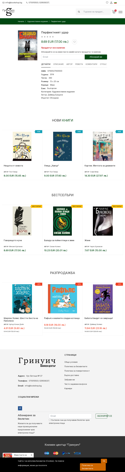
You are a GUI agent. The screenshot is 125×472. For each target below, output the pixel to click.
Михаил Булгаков (15, 246)
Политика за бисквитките (75, 366)
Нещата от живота (13, 165)
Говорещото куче (13, 240)
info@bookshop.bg (12, 2)
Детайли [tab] (45, 64)
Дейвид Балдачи (55, 95)
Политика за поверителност (77, 371)
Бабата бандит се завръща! (99, 318)
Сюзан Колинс (55, 246)
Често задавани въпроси (75, 384)
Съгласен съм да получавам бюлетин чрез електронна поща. (69, 421)
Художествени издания (63, 92)
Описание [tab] (58, 64)
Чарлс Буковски (96, 246)
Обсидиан (54, 98)
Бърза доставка (71, 375)
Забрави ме (69, 380)
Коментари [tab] (91, 64)
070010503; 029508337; (38, 2)
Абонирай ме (96, 57)
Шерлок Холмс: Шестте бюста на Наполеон (21, 319)
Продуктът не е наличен (53, 48)
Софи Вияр (94, 172)
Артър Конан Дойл (16, 324)
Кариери (68, 388)
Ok (104, 461)
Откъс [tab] (103, 64)
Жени (87, 240)
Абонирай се (102, 416)
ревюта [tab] (79, 64)
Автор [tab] (69, 64)
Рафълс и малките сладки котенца (62, 318)
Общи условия (70, 362)
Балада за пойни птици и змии (59, 240)
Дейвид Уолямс (96, 324)
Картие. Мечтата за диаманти (100, 165)
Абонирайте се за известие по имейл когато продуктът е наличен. (71, 52)
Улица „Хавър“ (51, 165)
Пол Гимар (13, 172)
